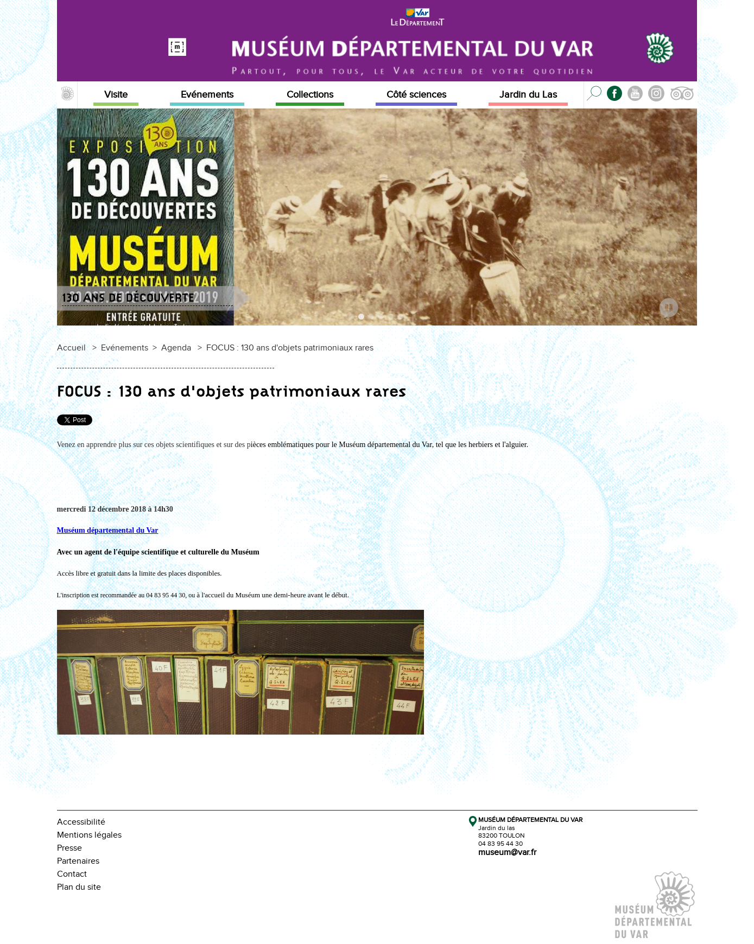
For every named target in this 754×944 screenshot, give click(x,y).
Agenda (176, 348)
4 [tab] (381, 318)
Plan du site (79, 887)
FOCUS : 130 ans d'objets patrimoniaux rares (289, 348)
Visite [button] (116, 94)
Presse (69, 848)
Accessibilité (81, 822)
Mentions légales (89, 835)
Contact (72, 874)
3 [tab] (372, 318)
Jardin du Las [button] (528, 94)
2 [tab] (362, 318)
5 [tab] (391, 318)
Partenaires (78, 861)
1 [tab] (352, 318)
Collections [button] (310, 94)
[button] (67, 95)
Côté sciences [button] (416, 94)
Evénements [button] (207, 94)
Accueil (71, 348)
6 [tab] (401, 318)
